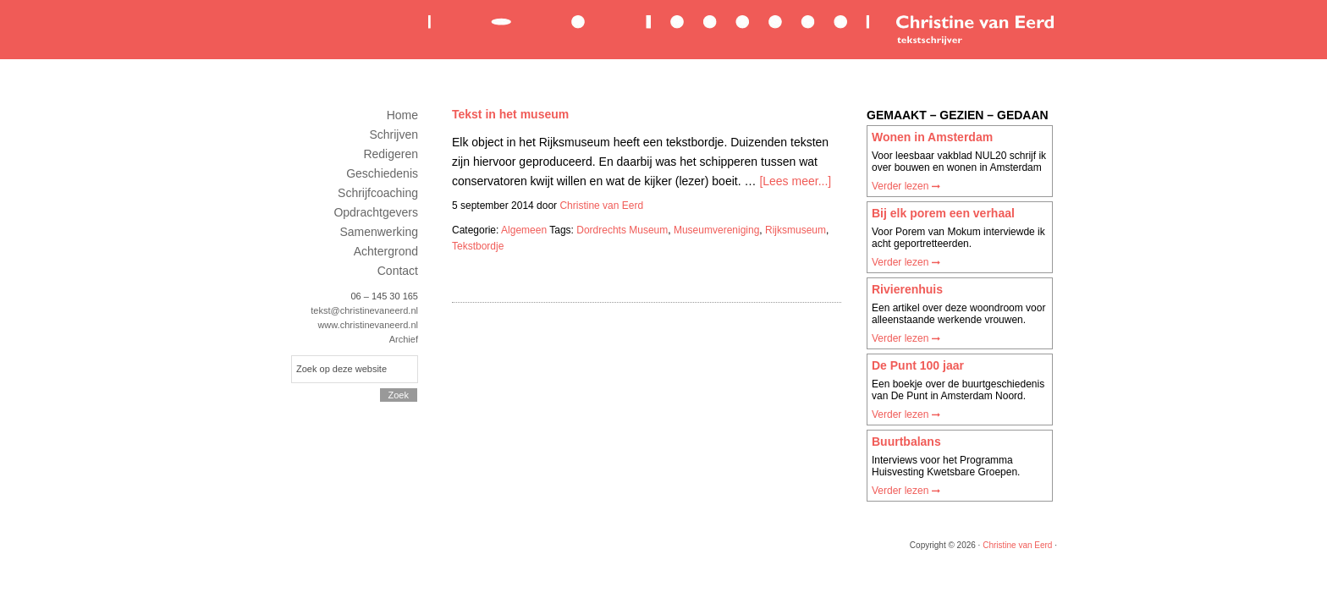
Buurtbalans (906, 441)
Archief (403, 339)
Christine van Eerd (739, 28)
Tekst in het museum (510, 114)
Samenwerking (378, 232)
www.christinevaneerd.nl (367, 325)
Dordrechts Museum (622, 230)
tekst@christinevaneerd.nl (364, 310)
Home (402, 115)
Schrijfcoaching (378, 193)
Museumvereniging (716, 230)
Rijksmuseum (795, 230)
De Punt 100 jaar (918, 365)
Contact (397, 270)
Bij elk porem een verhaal (943, 213)
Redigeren (390, 154)
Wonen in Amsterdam (932, 137)
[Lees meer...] (795, 181)
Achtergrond (386, 251)
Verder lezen (906, 186)
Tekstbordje (478, 246)
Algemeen (524, 230)
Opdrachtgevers (375, 212)
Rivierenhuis (907, 289)
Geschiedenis (382, 173)
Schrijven (393, 134)
